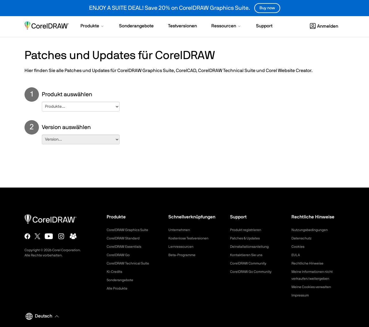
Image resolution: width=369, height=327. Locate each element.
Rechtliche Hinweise (309, 263)
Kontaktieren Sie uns (249, 255)
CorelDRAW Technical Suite (131, 263)
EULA (296, 255)
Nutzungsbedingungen (312, 230)
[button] (92, 26)
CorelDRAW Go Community (254, 272)
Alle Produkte (119, 288)
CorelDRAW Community (251, 263)
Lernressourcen (182, 247)
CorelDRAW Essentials (127, 247)
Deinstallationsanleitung (252, 247)
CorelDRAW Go (120, 255)
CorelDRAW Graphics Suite (131, 230)
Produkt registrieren (248, 230)
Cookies (298, 247)
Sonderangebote (122, 280)
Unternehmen (180, 230)
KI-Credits (116, 272)
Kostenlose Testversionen (191, 238)
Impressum (301, 295)
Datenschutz (303, 238)
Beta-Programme (184, 255)
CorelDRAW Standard (126, 238)
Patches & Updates (247, 238)
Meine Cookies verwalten (314, 287)
